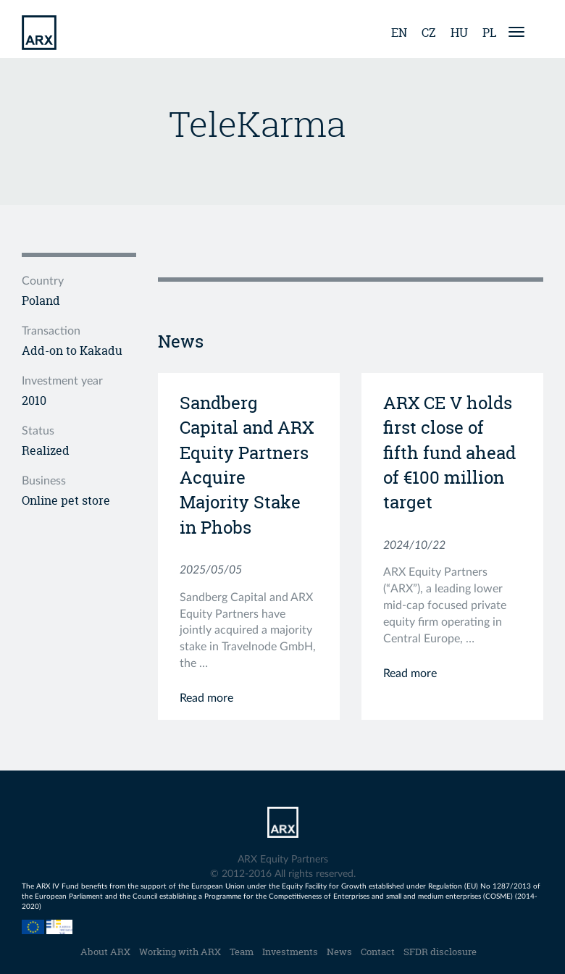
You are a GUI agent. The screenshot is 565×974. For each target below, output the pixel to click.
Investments (290, 951)
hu (459, 33)
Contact (378, 951)
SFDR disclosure (440, 951)
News (339, 951)
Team (242, 951)
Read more (206, 698)
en (399, 33)
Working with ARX (180, 951)
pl (489, 33)
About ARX (105, 951)
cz (429, 33)
